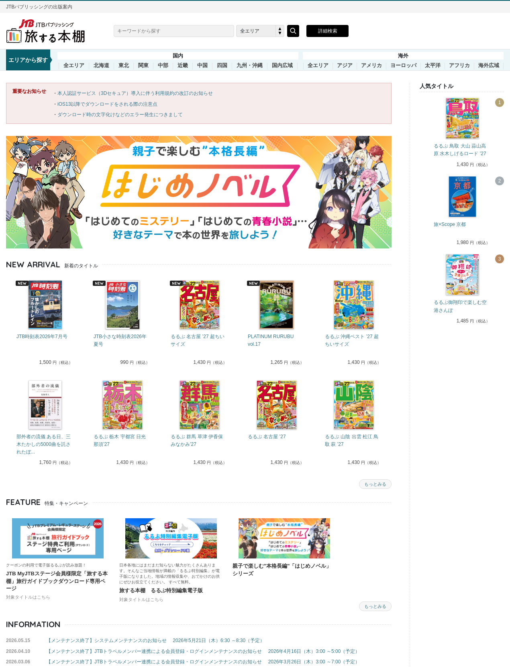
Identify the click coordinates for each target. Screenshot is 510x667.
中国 (202, 65)
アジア (345, 65)
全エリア (73, 65)
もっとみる (375, 484)
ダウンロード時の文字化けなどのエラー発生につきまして (120, 114)
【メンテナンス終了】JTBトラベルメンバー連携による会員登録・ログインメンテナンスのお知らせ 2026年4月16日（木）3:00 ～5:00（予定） (203, 651)
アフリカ (459, 65)
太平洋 (433, 65)
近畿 (182, 65)
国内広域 (282, 65)
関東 (143, 65)
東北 (123, 65)
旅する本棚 (50, 31)
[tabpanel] (44, 324)
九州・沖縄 (250, 65)
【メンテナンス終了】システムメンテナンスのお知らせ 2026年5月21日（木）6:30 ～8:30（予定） (155, 640)
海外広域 (488, 65)
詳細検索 (327, 31)
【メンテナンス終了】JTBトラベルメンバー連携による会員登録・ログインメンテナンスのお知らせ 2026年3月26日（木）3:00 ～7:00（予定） (203, 662)
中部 (163, 65)
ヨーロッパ (403, 65)
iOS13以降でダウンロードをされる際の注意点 (107, 104)
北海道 (101, 65)
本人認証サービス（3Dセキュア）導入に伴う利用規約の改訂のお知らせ (135, 93)
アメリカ (371, 65)
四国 (222, 65)
